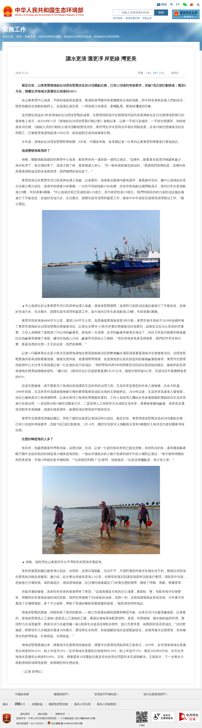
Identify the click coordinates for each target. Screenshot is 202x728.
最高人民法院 (82, 704)
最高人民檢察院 (106, 704)
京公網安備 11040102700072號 (65, 723)
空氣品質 (147, 18)
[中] (155, 73)
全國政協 (37, 704)
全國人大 (19, 704)
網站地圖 (42, 714)
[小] (161, 73)
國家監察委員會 (58, 704)
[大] (149, 73)
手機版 (142, 718)
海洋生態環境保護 (50, 36)
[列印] (174, 73)
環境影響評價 (132, 18)
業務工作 (30, 36)
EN (178, 4)
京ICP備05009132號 (85, 718)
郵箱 (162, 4)
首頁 (19, 36)
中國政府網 (22, 694)
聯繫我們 (60, 714)
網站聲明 (25, 714)
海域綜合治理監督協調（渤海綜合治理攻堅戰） (93, 36)
